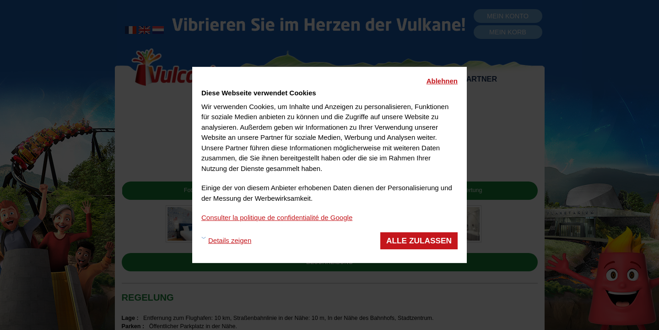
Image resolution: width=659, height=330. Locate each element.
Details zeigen (229, 240)
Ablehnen (442, 81)
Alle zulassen (419, 240)
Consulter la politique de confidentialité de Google (276, 217)
